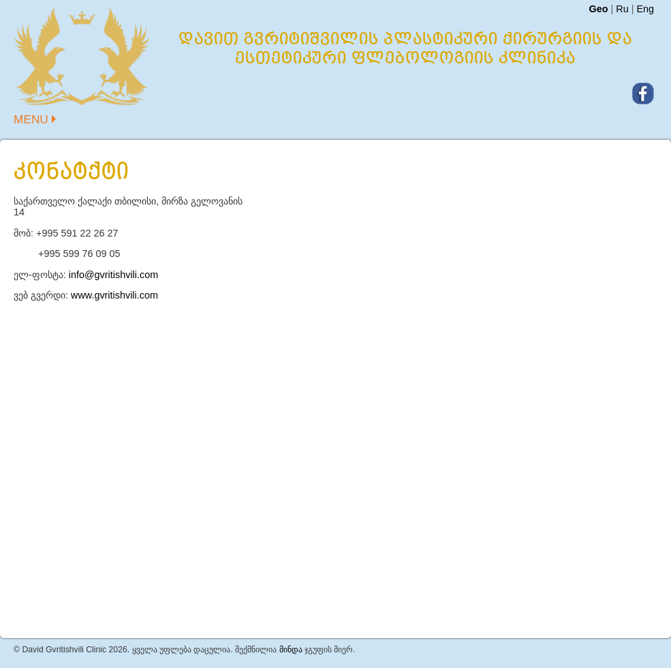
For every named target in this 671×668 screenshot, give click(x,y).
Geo (598, 8)
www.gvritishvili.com (114, 295)
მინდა (290, 649)
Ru (622, 8)
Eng (645, 8)
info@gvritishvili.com (113, 274)
